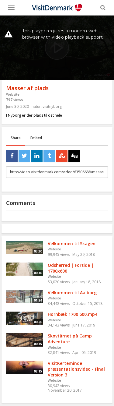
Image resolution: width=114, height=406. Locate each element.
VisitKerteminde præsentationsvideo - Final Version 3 (76, 368)
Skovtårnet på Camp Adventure (70, 338)
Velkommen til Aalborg (72, 292)
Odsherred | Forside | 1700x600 (71, 268)
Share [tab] (16, 137)
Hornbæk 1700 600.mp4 (72, 314)
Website (12, 94)
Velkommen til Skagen (71, 243)
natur (36, 106)
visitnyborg (52, 106)
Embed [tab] (36, 137)
